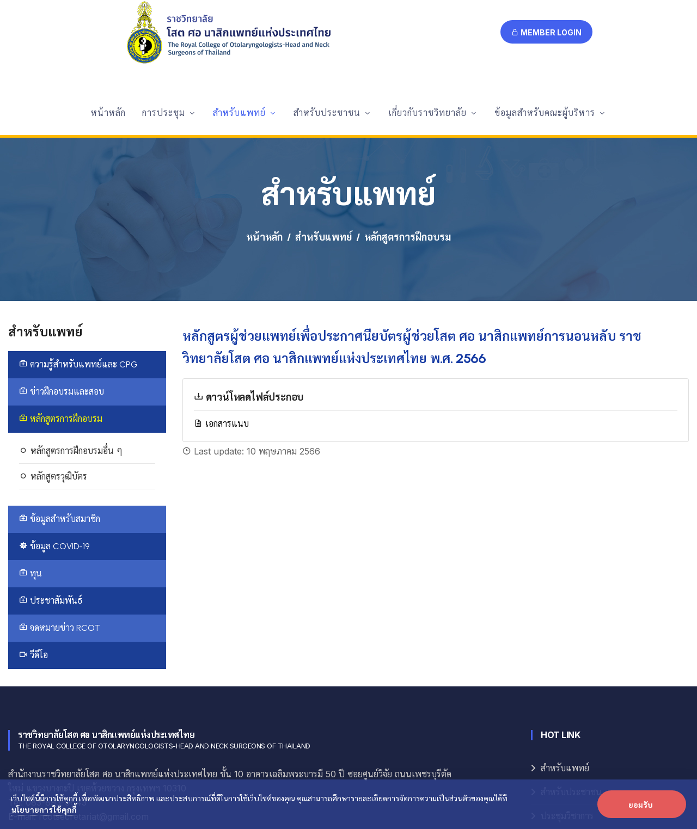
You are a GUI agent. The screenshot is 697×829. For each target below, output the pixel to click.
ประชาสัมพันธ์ (50, 509)
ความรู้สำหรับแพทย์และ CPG (78, 273)
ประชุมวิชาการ (567, 725)
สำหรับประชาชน (571, 701)
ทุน (30, 482)
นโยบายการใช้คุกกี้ (44, 809)
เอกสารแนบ (221, 332)
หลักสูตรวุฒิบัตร (53, 384)
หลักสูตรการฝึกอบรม (60, 327)
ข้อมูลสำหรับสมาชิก (59, 427)
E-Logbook (561, 749)
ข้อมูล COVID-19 (54, 455)
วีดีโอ (33, 563)
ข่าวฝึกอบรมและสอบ (61, 300)
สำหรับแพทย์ (323, 146)
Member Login (546, 32)
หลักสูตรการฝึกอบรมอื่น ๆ (71, 359)
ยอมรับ (640, 804)
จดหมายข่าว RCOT (59, 536)
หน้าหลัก (264, 146)
